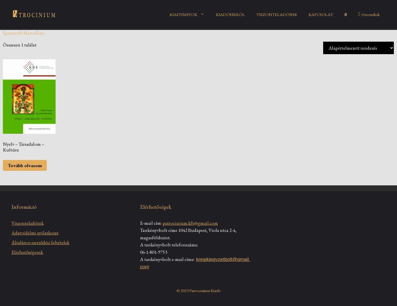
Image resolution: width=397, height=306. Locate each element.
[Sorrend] (358, 47)
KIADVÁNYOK (190, 14)
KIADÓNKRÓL (230, 14)
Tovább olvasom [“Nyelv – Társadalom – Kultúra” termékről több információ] (25, 165)
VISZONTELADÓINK (276, 14)
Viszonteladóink (27, 223)
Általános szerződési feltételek (40, 242)
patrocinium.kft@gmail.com (190, 223)
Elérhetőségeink (27, 252)
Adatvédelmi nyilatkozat (34, 233)
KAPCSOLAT (321, 14)
